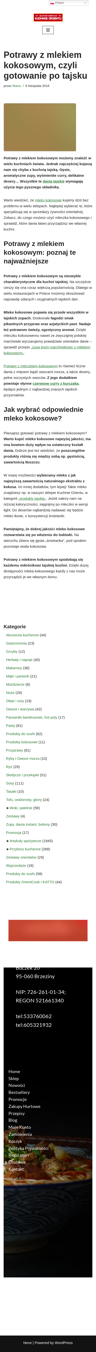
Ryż (9, 767)
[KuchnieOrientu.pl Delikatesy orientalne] (48, 18)
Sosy (10, 783)
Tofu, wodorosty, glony (24, 800)
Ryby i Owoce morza (22, 758)
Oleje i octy (15, 701)
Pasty (10, 725)
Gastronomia (16, 643)
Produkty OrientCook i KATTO (30, 882)
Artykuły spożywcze (25, 841)
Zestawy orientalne (21, 857)
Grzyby (12, 651)
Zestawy (13, 816)
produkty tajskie (32, 498)
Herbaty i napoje (19, 660)
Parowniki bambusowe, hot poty (31, 717)
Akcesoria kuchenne (22, 635)
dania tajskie (54, 181)
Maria (17, 86)
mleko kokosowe (48, 200)
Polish (57, 3)
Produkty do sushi (20, 734)
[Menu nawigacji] (48, 30)
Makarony (14, 668)
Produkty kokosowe (21, 742)
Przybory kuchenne (25, 849)
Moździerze (15, 684)
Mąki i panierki (17, 676)
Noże (10, 693)
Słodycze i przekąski (22, 775)
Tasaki (11, 791)
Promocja (13, 832)
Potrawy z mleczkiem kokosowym (31, 366)
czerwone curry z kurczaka (56, 383)
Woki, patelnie (21, 808)
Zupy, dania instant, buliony (28, 824)
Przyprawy (14, 750)
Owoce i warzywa (20, 709)
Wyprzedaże (16, 865)
